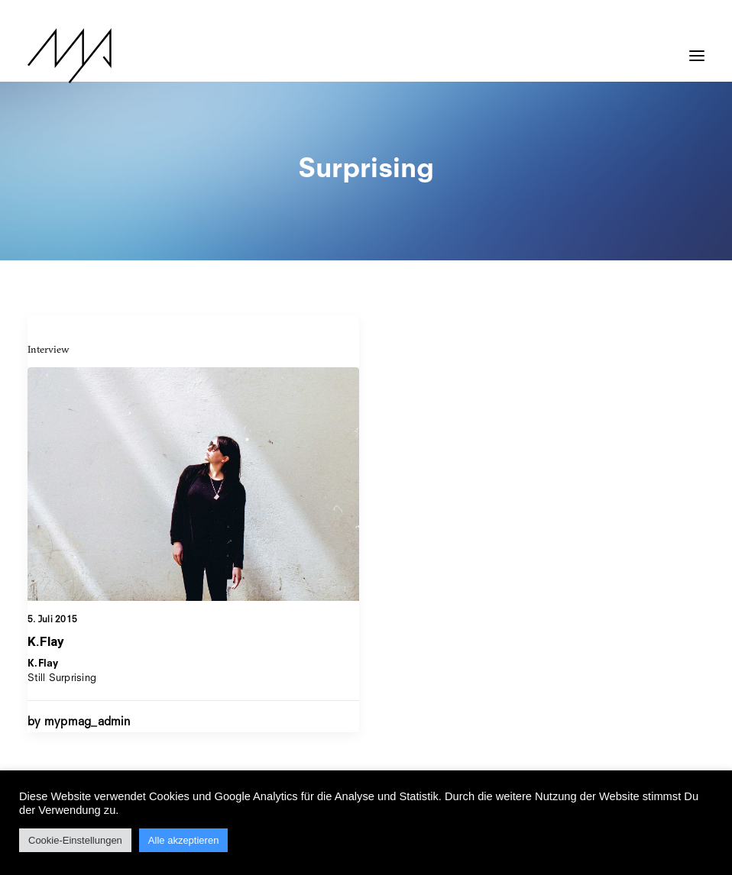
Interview (49, 349)
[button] (697, 48)
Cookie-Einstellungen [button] (75, 840)
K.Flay (46, 641)
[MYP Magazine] (70, 55)
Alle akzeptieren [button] (183, 840)
